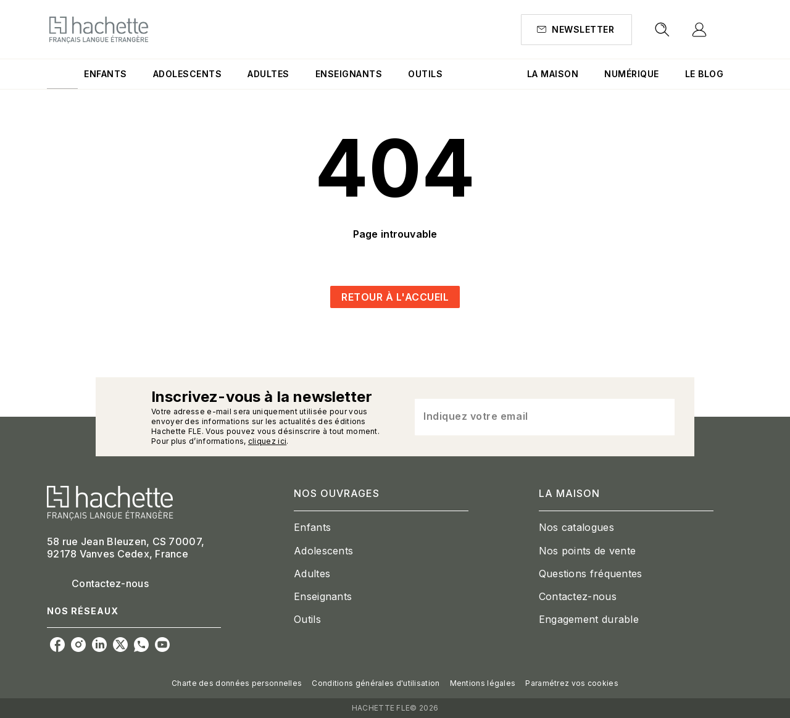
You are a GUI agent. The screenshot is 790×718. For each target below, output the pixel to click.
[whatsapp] (141, 644)
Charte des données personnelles (237, 683)
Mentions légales (483, 683)
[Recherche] (662, 29)
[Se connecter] (713, 29)
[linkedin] (99, 644)
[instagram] (78, 644)
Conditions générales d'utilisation (375, 683)
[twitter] (120, 644)
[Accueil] (99, 29)
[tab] (62, 74)
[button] (576, 29)
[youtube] (162, 644)
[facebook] (57, 644)
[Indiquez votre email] (529, 417)
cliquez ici (267, 441)
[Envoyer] (660, 417)
